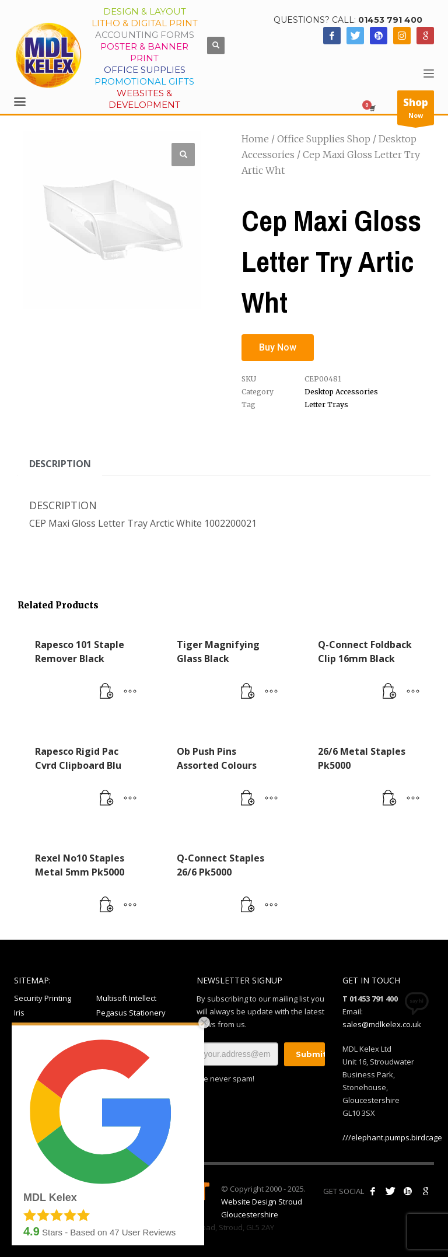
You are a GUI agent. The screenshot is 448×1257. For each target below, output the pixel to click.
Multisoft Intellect (126, 998)
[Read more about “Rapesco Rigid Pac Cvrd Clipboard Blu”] (106, 798)
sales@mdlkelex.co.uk (381, 1024)
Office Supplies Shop (323, 139)
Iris (19, 1012)
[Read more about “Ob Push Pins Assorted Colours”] (248, 798)
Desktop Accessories (341, 391)
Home (255, 139)
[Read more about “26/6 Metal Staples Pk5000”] (389, 798)
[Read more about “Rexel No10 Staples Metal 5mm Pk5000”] (106, 905)
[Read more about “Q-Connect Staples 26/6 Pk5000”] (248, 905)
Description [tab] (60, 463)
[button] (183, 154)
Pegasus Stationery (131, 1012)
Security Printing (42, 998)
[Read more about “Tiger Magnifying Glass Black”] (248, 691)
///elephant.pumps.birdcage (392, 1137)
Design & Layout (144, 11)
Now (415, 110)
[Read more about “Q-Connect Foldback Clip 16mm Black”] (389, 691)
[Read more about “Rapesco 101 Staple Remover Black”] (106, 691)
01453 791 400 (390, 20)
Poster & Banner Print (144, 52)
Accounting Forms (144, 34)
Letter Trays (326, 404)
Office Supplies (145, 69)
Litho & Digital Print (145, 23)
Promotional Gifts (144, 81)
